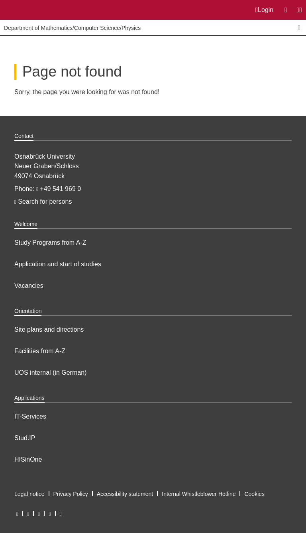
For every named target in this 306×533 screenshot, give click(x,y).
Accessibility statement (125, 494)
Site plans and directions (49, 329)
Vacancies (28, 285)
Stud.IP (24, 438)
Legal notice (29, 494)
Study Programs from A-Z (50, 242)
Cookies (254, 494)
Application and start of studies (57, 264)
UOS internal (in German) (50, 372)
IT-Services (30, 416)
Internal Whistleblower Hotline (198, 494)
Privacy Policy (70, 494)
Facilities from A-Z (39, 351)
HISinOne (28, 459)
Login (264, 10)
